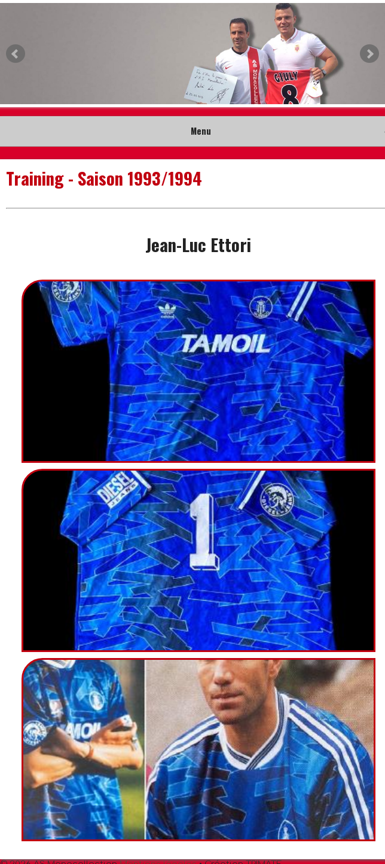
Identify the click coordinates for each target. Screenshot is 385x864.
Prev (15, 53)
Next (369, 53)
